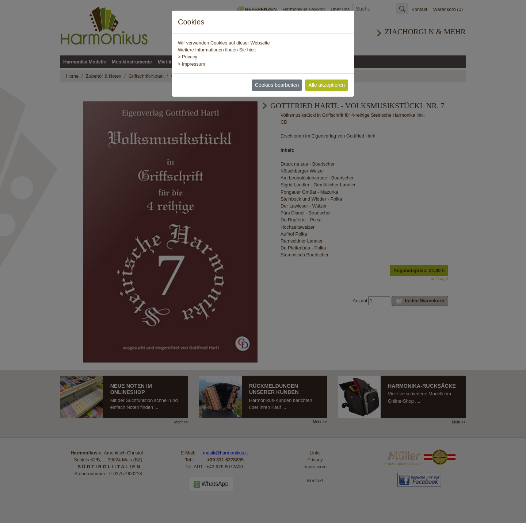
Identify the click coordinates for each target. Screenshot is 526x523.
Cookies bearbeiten (277, 85)
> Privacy (187, 56)
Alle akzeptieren (326, 85)
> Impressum (191, 64)
